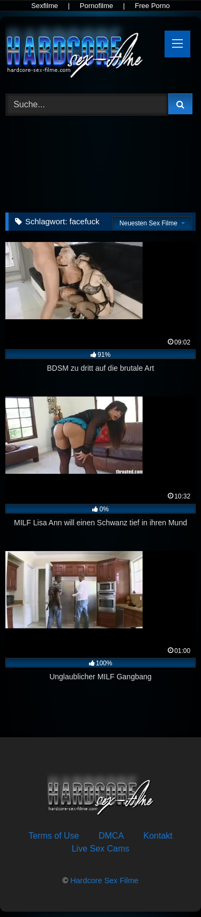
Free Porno (152, 5)
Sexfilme (44, 5)
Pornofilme (96, 5)
